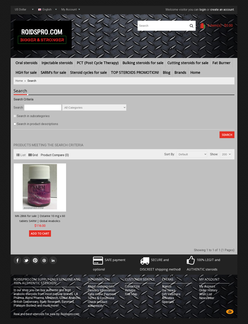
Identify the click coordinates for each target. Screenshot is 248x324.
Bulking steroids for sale (142, 62)
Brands (180, 72)
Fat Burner (221, 62)
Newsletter (206, 298)
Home (195, 72)
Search (32, 80)
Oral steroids (26, 62)
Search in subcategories (33, 116)
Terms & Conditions (101, 298)
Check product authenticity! (97, 304)
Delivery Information (101, 290)
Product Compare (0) (55, 155)
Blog (166, 72)
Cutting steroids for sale (187, 62)
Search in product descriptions (37, 124)
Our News (168, 290)
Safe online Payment (102, 294)
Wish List (205, 294)
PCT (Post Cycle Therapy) (97, 62)
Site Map (131, 294)
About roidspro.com (101, 286)
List (21, 155)
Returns (130, 290)
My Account (207, 286)
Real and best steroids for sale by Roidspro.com (46, 314)
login (202, 9)
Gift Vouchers (171, 294)
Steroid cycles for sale (88, 72)
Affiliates (168, 298)
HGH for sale (26, 72)
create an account (222, 9)
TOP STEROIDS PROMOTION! (135, 72)
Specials (168, 302)
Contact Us (132, 286)
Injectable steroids (57, 62)
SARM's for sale (53, 72)
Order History (208, 290)
